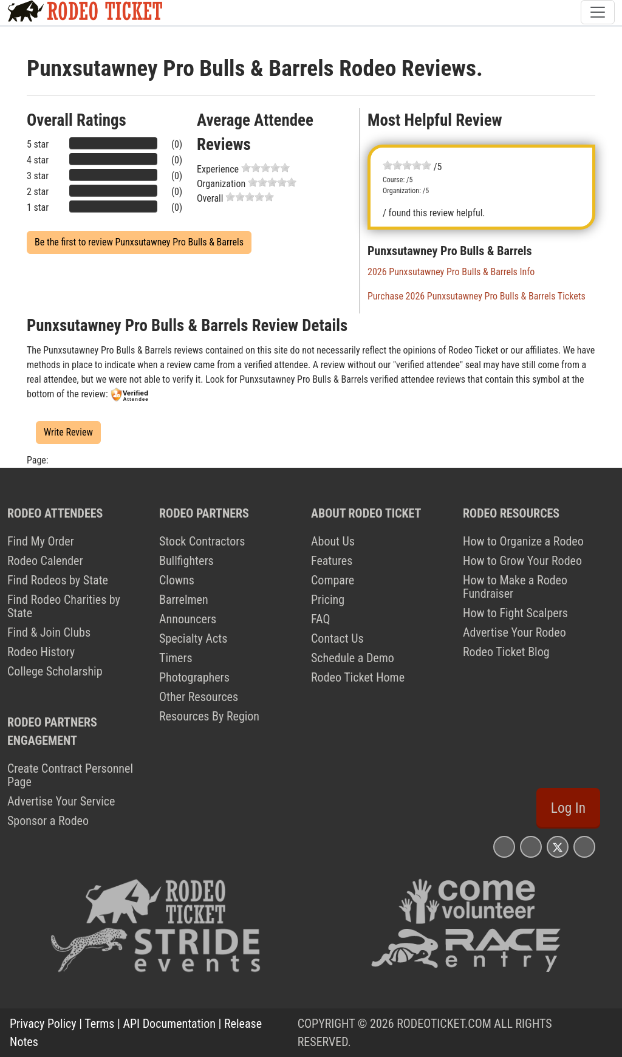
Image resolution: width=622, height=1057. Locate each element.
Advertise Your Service (61, 801)
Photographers (194, 677)
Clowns (176, 580)
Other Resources (198, 696)
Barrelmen (183, 599)
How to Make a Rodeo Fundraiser (515, 587)
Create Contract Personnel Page (70, 775)
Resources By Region (209, 716)
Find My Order (40, 541)
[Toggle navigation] (598, 12)
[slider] (265, 168)
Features (331, 560)
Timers (176, 658)
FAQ (320, 619)
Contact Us (337, 638)
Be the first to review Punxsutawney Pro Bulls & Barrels (139, 242)
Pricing (327, 599)
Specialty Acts (193, 638)
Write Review (68, 432)
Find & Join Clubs (49, 632)
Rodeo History (41, 652)
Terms (99, 1023)
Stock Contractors (202, 541)
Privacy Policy (43, 1023)
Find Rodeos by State (57, 580)
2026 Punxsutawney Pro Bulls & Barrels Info (451, 272)
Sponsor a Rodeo (48, 820)
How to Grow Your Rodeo (522, 560)
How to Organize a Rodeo (523, 541)
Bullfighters (186, 560)
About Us (333, 541)
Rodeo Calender (45, 560)
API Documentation (169, 1023)
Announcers (187, 619)
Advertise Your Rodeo (514, 632)
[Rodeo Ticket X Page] (557, 846)
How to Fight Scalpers (515, 613)
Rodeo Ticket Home (358, 677)
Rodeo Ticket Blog (506, 652)
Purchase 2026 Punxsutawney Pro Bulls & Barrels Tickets (476, 296)
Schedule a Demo (352, 658)
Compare (332, 580)
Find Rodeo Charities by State (63, 606)
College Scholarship (55, 671)
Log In (568, 807)
